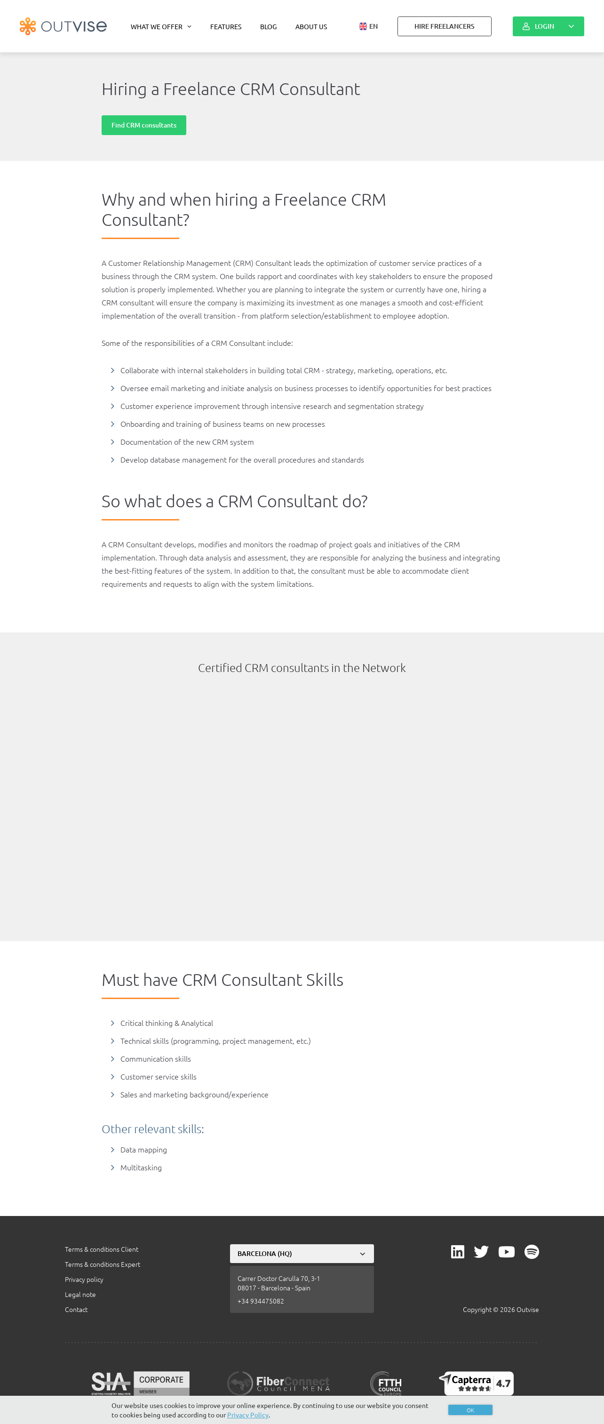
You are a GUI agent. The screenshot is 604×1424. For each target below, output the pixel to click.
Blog (268, 26)
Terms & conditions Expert (102, 1264)
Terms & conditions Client (101, 1249)
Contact (76, 1309)
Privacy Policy (248, 1414)
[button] (368, 26)
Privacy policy (84, 1279)
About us (311, 26)
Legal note (80, 1294)
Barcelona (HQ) (265, 1253)
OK (470, 1410)
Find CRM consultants (143, 124)
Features (225, 26)
